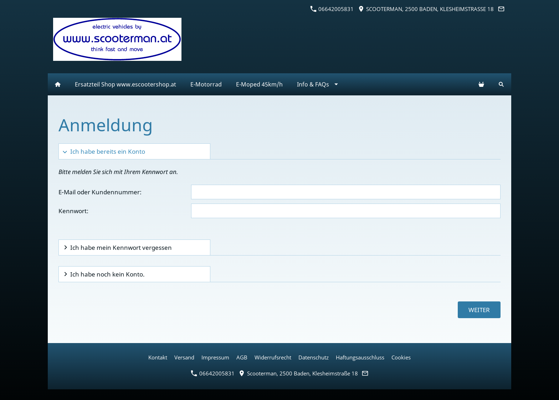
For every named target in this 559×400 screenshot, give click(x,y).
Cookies (401, 357)
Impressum (215, 357)
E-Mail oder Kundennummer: (100, 192)
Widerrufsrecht (273, 357)
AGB (241, 357)
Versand (184, 357)
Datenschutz (313, 357)
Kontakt (157, 357)
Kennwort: (73, 211)
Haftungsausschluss (360, 357)
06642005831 (332, 8)
